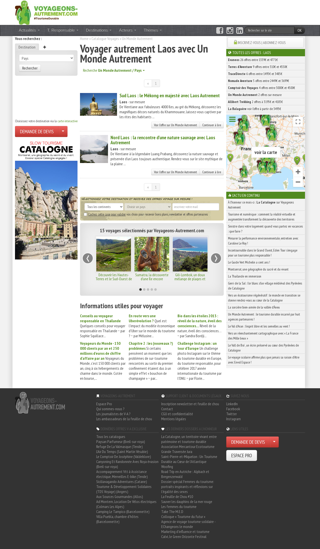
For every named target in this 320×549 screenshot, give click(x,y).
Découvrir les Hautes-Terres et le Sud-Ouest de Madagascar (114, 278)
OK (300, 30)
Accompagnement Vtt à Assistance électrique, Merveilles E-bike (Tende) (122, 474)
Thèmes (153, 30)
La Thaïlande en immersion (244, 276)
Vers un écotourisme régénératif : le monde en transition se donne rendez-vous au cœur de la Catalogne (264, 297)
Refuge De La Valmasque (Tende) (119, 446)
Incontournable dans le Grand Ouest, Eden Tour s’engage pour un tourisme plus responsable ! (262, 253)
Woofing (167, 466)
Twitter (231, 413)
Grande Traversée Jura (176, 451)
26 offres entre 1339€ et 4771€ (253, 60)
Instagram (233, 418)
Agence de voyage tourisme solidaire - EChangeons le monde (188, 524)
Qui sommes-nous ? (110, 408)
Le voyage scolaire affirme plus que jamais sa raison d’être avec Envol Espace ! (263, 359)
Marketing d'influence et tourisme (185, 531)
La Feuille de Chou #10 (177, 496)
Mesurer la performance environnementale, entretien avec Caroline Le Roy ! (263, 241)
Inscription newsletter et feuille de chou (190, 403)
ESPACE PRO (241, 455)
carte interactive (68, 121)
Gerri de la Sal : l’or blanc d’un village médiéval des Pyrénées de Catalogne (265, 285)
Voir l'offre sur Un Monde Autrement (175, 125)
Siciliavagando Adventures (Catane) (121, 481)
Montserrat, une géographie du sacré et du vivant (258, 269)
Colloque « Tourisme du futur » (183, 516)
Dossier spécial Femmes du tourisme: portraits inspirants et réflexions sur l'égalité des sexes (187, 486)
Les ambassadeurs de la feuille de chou (124, 418)
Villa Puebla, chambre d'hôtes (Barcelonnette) (117, 519)
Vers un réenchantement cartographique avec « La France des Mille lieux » (263, 335)
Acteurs (127, 30)
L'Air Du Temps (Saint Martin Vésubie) (122, 451)
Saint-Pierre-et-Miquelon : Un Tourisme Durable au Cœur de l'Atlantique (189, 459)
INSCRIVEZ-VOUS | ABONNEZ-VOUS (262, 42)
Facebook (233, 408)
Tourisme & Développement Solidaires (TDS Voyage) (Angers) (124, 489)
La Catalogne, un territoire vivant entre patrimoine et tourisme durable (189, 439)
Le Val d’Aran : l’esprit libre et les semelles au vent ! (259, 326)
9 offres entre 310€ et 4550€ (257, 66)
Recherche (114, 70)
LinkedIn (232, 403)
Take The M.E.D (172, 511)
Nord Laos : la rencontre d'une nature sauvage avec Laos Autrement (162, 140)
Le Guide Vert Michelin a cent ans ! (249, 262)
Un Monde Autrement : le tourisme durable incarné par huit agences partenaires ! (264, 317)
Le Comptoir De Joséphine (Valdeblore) (123, 456)
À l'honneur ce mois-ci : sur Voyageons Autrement (261, 205)
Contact (167, 408)
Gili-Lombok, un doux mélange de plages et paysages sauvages (190, 278)
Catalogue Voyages (105, 38)
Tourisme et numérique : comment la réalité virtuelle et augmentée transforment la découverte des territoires (261, 217)
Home (84, 38)
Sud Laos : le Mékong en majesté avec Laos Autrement (170, 95)
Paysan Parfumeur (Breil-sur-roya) (120, 441)
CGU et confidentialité (177, 413)
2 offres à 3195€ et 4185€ (255, 102)
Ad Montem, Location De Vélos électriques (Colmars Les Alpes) (126, 504)
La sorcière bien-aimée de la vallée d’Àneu (254, 307)
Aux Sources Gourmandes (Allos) (119, 496)
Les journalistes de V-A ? (113, 413)
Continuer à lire (211, 125)
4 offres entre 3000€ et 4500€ (261, 88)
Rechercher (30, 68)
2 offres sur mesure (255, 94)
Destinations (99, 30)
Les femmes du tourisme (178, 506)
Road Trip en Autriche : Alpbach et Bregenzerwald (185, 474)
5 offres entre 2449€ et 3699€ (258, 80)
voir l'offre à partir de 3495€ (254, 108)
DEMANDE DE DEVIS (37, 131)
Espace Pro (104, 403)
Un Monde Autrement (137, 38)
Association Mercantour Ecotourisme (187, 446)
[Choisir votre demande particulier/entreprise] (63, 131)
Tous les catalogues (110, 436)
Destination (27, 47)
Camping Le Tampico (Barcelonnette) (123, 511)
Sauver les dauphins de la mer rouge (186, 501)
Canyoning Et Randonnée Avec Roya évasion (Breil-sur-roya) (127, 464)
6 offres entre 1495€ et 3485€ (255, 74)
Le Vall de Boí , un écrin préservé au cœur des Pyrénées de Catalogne (263, 347)
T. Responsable (62, 30)
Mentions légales (173, 418)
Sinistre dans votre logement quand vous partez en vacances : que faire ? (265, 229)
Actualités (29, 30)
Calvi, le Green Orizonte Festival (183, 536)
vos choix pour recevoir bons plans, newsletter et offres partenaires (146, 214)
